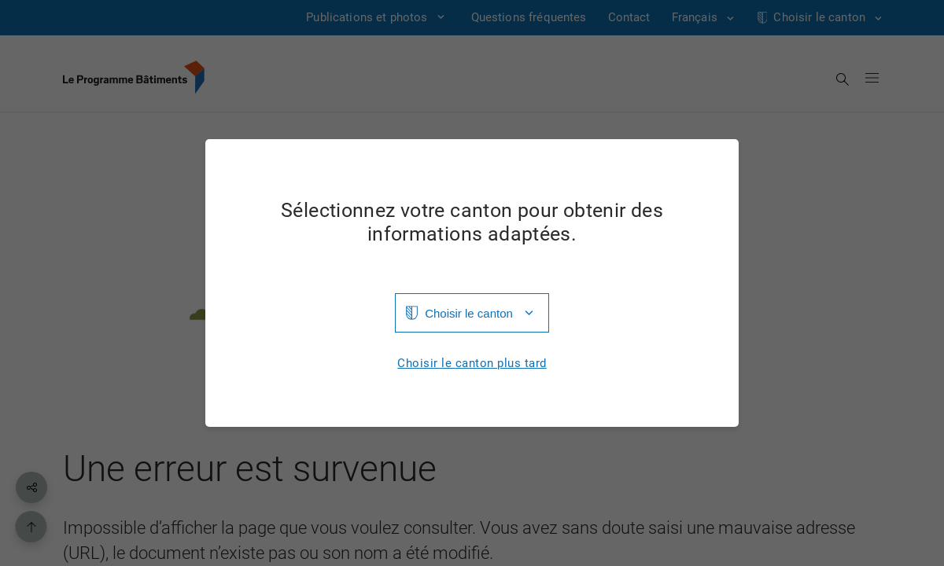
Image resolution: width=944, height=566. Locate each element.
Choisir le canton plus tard (472, 363)
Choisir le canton (469, 313)
